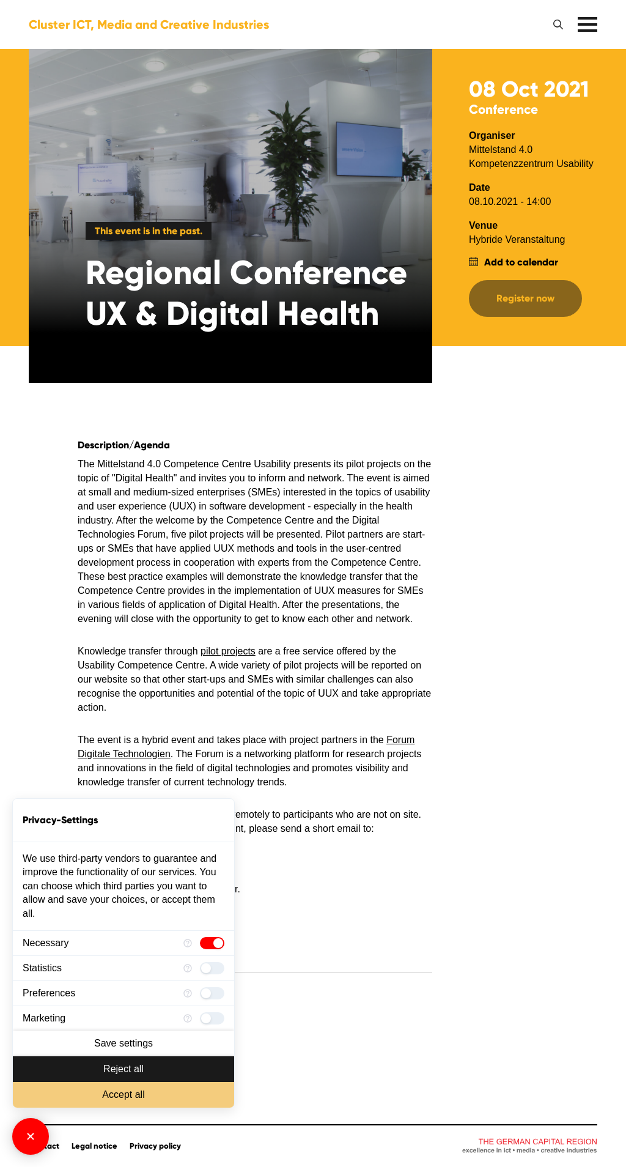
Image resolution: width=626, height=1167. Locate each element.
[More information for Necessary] (187, 943)
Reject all (123, 1069)
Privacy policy (155, 1146)
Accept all (123, 1094)
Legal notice (94, 1146)
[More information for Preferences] (187, 993)
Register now (525, 298)
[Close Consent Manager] (30, 1136)
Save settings (123, 1043)
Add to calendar (521, 262)
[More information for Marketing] (187, 1018)
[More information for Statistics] (187, 968)
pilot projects (228, 651)
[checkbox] (212, 943)
